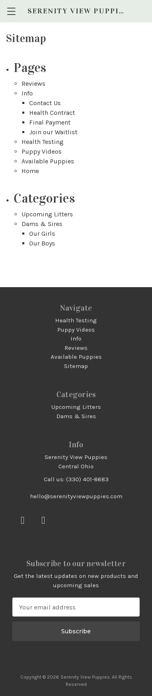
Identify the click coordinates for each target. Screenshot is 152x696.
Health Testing (42, 142)
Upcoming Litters (47, 214)
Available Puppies (47, 161)
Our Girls (42, 233)
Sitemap (76, 366)
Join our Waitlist (53, 132)
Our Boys (42, 243)
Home (30, 171)
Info (27, 93)
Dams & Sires (41, 224)
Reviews (33, 83)
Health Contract (52, 112)
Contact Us (45, 103)
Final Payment (50, 122)
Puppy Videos (41, 151)
